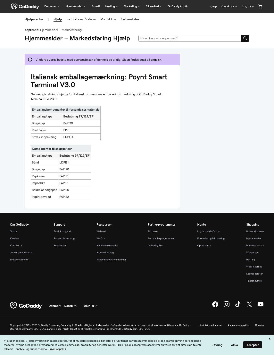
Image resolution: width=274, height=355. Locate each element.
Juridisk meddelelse (21, 252)
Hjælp (58, 19)
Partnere (153, 231)
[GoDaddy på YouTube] (260, 306)
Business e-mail (255, 245)
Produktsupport (62, 231)
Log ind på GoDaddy (208, 231)
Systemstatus (130, 19)
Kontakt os (108, 19)
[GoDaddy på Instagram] (226, 306)
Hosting (250, 259)
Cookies (259, 325)
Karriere (14, 238)
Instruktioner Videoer (81, 19)
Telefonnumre (254, 280)
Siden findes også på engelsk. (142, 59)
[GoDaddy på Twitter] (249, 306)
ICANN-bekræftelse (107, 245)
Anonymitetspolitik (238, 325)
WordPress (252, 252)
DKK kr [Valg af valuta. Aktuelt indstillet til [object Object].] (91, 305)
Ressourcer (60, 245)
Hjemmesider (253, 238)
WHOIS (100, 238)
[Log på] (248, 6)
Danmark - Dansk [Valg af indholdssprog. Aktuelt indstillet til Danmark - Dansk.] (63, 305)
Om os (13, 231)
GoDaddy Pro (155, 245)
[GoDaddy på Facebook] (215, 306)
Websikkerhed (254, 266)
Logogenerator (254, 273)
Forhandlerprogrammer (161, 238)
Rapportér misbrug (64, 238)
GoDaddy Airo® (177, 6)
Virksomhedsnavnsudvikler (111, 259)
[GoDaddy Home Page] (26, 305)
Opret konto (204, 245)
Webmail (101, 231)
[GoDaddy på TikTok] (237, 306)
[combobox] (189, 38)
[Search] (245, 38)
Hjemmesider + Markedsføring (61, 29)
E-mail (96, 6)
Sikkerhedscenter (19, 259)
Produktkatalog (105, 252)
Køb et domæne (255, 231)
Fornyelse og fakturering (211, 238)
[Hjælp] (213, 6)
